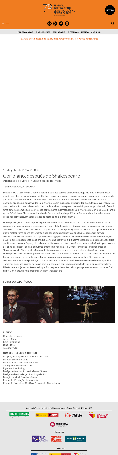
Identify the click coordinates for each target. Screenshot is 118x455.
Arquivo (96, 32)
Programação (25, 32)
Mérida (85, 32)
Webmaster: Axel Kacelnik (104, 451)
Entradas (110, 10)
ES (3, 23)
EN (7, 23)
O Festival (73, 32)
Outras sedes (43, 32)
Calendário (59, 32)
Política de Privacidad (48, 451)
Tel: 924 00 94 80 (45, 415)
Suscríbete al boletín (61, 426)
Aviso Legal (34, 451)
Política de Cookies (66, 451)
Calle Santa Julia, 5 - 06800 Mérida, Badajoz (59, 412)
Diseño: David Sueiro (83, 451)
